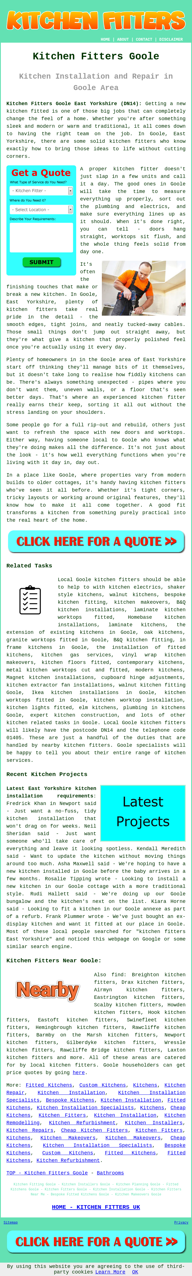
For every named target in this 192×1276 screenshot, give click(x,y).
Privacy (181, 1223)
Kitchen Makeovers (68, 1138)
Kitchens (145, 1085)
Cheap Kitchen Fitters (94, 1130)
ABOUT (123, 39)
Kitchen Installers (154, 1123)
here (79, 1073)
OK (135, 1272)
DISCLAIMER (171, 39)
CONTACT (144, 39)
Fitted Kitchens (49, 1085)
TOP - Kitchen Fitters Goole (47, 1173)
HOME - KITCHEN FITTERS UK (96, 1207)
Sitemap (11, 1223)
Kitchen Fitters (62, 1115)
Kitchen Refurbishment (82, 1123)
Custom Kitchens (103, 1085)
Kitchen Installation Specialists (85, 1108)
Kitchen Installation (71, 1093)
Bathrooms (110, 1173)
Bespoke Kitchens (70, 1100)
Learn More (110, 1272)
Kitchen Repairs (29, 1130)
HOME (105, 39)
